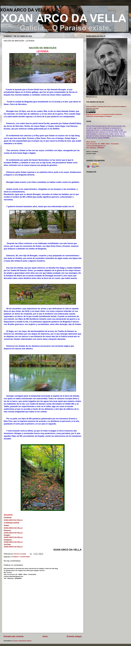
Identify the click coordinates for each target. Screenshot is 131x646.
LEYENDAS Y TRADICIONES (20, 557)
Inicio (45, 636)
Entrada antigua (74, 636)
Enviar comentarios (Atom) (22, 641)
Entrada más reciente (13, 636)
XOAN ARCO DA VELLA (24, 9)
